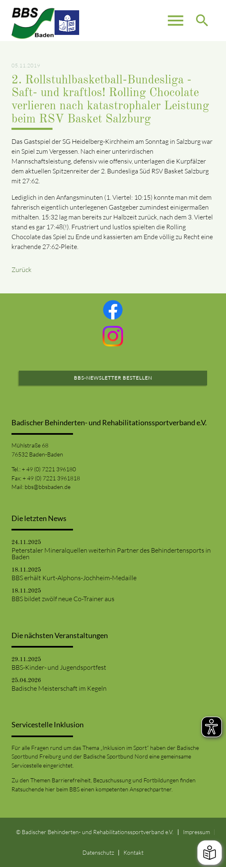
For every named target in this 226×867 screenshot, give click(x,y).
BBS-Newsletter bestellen (113, 378)
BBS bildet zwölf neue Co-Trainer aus (62, 598)
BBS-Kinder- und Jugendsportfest (58, 667)
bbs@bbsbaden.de (48, 486)
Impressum (196, 831)
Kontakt (133, 852)
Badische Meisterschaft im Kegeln (59, 688)
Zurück (21, 269)
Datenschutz (98, 852)
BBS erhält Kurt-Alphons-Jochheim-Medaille (74, 577)
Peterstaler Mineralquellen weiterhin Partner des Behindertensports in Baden (111, 553)
